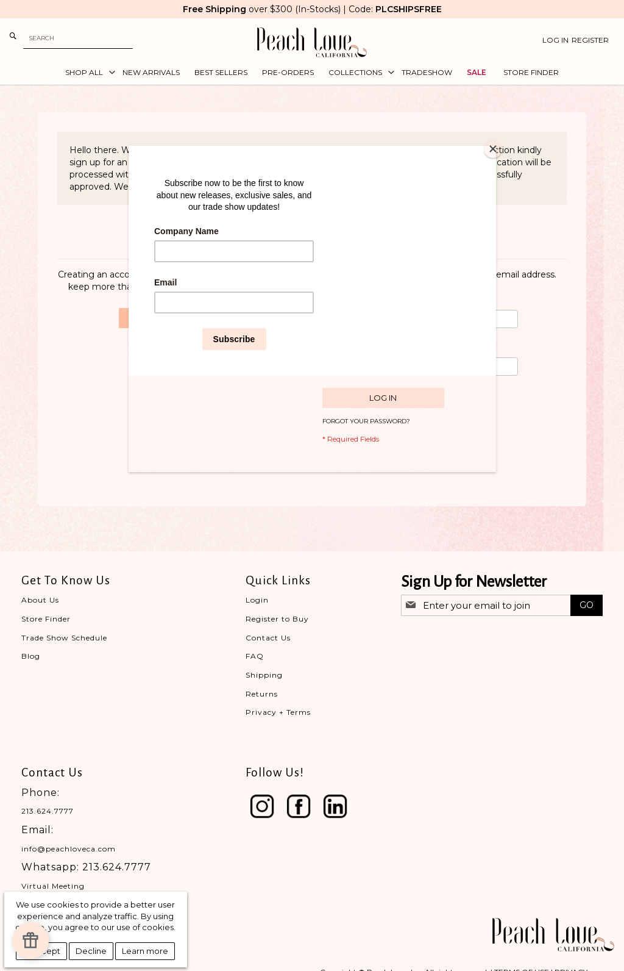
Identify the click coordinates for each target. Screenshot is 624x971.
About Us (40, 599)
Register (590, 40)
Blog (30, 656)
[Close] (493, 149)
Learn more (145, 951)
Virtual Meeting (53, 885)
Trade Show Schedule (64, 637)
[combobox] (78, 38)
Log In (555, 40)
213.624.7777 (47, 810)
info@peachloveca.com (68, 848)
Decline (91, 951)
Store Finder (46, 618)
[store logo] (312, 42)
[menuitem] (86, 72)
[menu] (312, 72)
